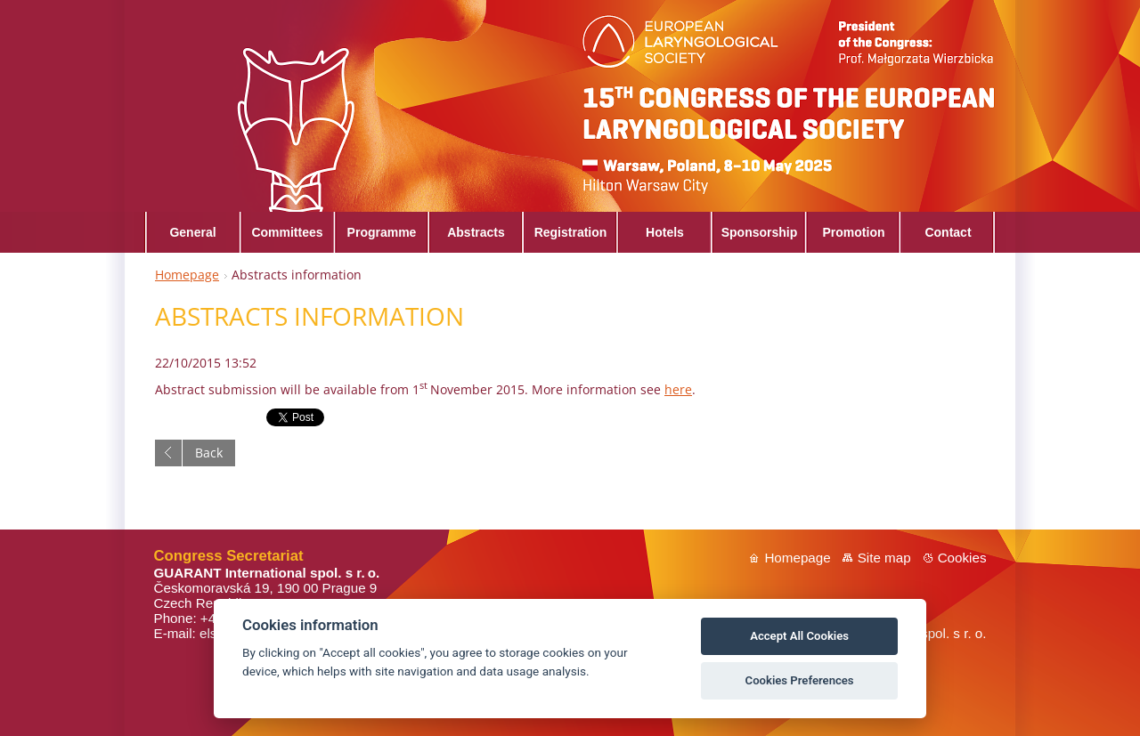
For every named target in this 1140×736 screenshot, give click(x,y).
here (678, 389)
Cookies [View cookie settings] (962, 557)
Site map (884, 557)
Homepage (187, 274)
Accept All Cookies (799, 636)
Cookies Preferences (799, 680)
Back (209, 452)
